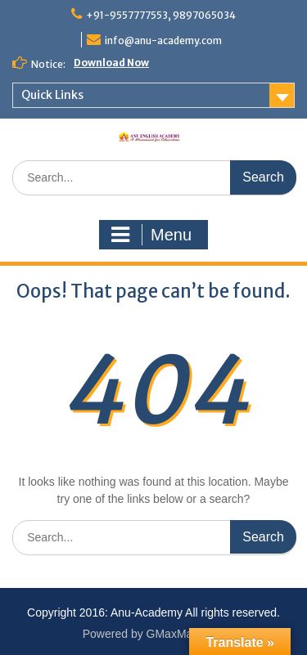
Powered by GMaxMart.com (154, 633)
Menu (151, 234)
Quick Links (52, 94)
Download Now (111, 62)
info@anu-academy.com (163, 40)
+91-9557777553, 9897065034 (161, 15)
